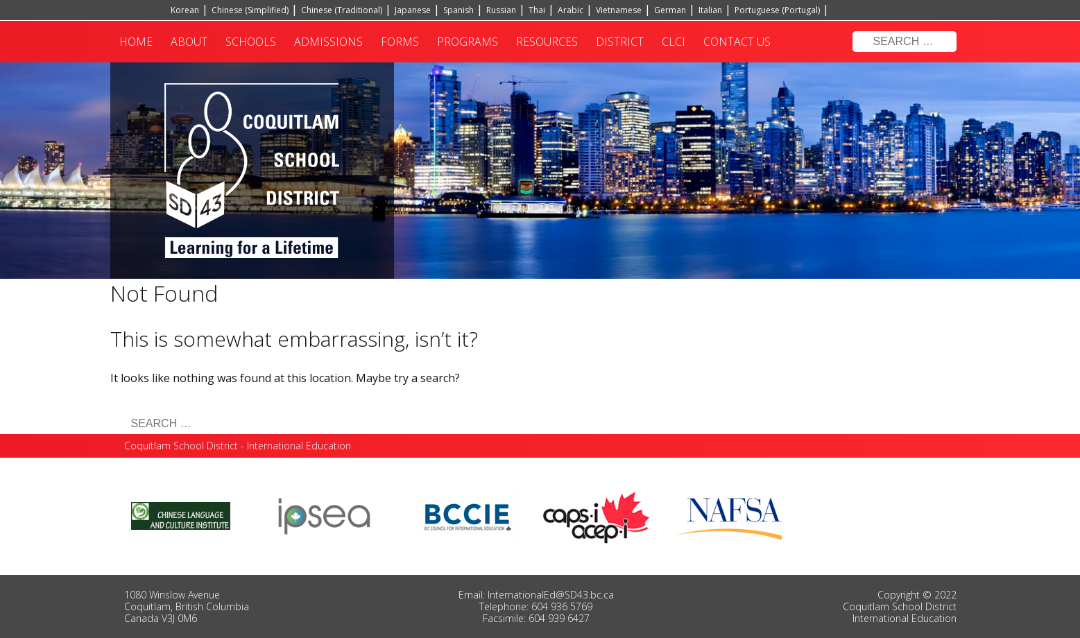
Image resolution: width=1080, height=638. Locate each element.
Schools (250, 41)
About (189, 41)
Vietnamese (619, 10)
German (670, 10)
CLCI (673, 41)
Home (136, 41)
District (620, 41)
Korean (185, 10)
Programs (467, 41)
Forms (400, 41)
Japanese (413, 10)
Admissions (328, 41)
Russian (501, 10)
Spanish (458, 10)
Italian (710, 10)
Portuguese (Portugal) (777, 10)
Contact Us (737, 41)
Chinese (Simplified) (250, 10)
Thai (537, 10)
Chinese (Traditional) (341, 10)
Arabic (570, 10)
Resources (547, 41)
